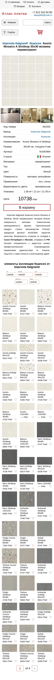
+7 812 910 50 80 (42, 12)
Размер (31, 279)
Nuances (35, 43)
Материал (20, 271)
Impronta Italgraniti (40, 131)
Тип (7, 271)
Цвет (36, 271)
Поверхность (18, 279)
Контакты (34, 6)
